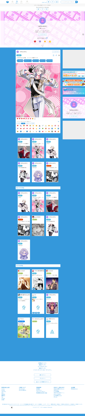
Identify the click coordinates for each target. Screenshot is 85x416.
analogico (45, 407)
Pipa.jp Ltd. (50, 407)
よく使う (18, 123)
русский (3, 398)
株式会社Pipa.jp (74, 388)
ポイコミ (55, 396)
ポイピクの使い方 (22, 390)
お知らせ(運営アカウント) (59, 388)
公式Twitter (56, 390)
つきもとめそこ (42, 26)
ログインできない (57, 394)
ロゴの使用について (58, 395)
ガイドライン (39, 390)
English (3, 388)
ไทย (2, 397)
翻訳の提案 (7, 387)
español (3, 390)
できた (19, 55)
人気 (23, 123)
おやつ (28, 123)
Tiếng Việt (3, 391)
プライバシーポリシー (40, 391)
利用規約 (38, 388)
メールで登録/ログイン (42, 382)
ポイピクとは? (22, 388)
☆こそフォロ (42, 34)
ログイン (42, 375)
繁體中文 (3, 395)
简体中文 (3, 394)
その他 (32, 123)
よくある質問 (56, 391)
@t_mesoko (43, 28)
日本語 (2, 399)
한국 (2, 392)
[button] (11, 407)
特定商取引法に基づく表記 (41, 392)
